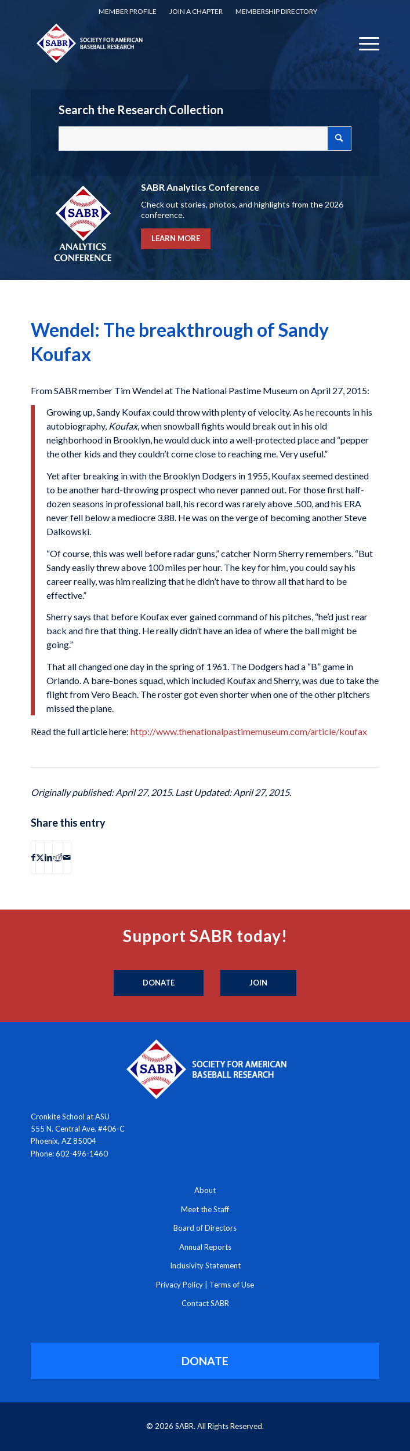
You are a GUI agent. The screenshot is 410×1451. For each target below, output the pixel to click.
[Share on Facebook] (33, 857)
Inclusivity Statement (205, 1265)
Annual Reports (205, 1247)
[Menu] (363, 43)
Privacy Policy (179, 1284)
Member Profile (128, 11)
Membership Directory (276, 11)
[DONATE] (205, 1361)
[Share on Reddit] (58, 857)
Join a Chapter (196, 11)
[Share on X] (40, 857)
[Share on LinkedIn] (48, 857)
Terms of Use (231, 1284)
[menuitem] (127, 11)
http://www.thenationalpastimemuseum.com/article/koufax (248, 731)
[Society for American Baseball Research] (170, 43)
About (205, 1190)
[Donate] (159, 983)
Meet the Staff (205, 1209)
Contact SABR (205, 1303)
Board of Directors (205, 1227)
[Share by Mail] (67, 857)
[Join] (258, 983)
